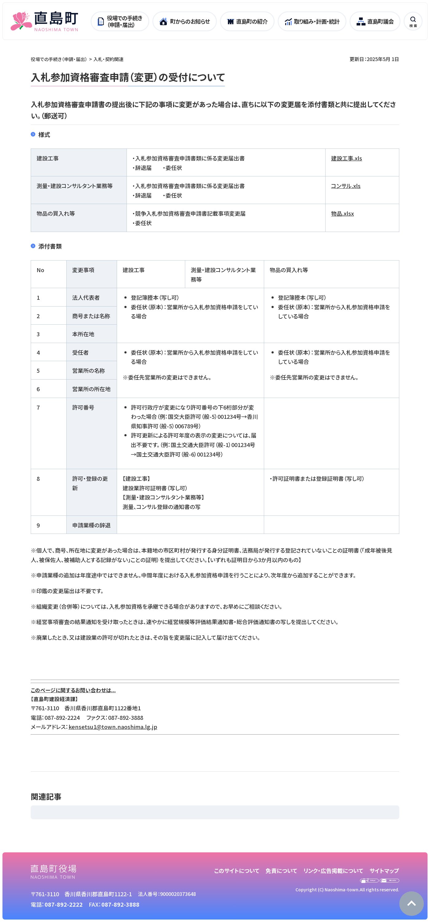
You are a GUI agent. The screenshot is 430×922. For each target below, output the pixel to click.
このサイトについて (237, 870)
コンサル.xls (346, 186)
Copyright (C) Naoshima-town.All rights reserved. (347, 903)
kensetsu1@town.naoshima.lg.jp (112, 727)
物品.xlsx (342, 213)
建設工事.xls (346, 158)
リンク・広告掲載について (333, 870)
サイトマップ (384, 870)
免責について (281, 870)
